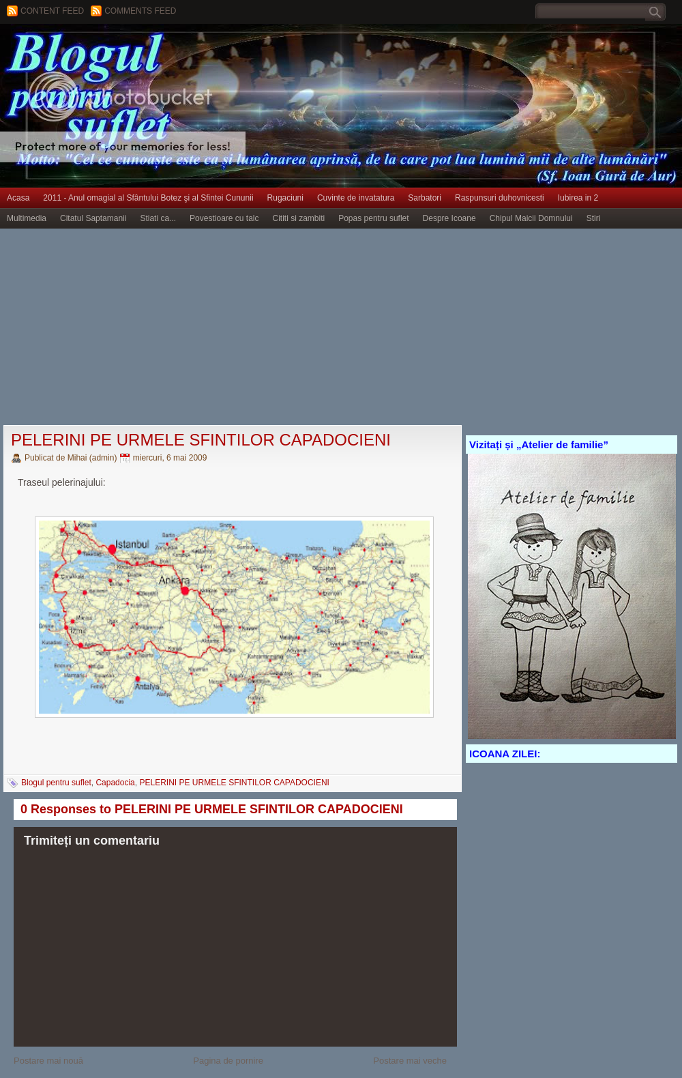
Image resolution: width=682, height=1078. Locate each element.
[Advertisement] (215, 327)
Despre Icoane (449, 218)
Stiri (594, 218)
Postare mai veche (410, 1060)
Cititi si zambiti (299, 218)
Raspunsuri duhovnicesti (499, 198)
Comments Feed (140, 11)
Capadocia (114, 782)
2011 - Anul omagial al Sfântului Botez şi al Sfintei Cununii (148, 198)
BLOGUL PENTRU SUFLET (153, 51)
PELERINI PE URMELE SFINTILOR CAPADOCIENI (201, 440)
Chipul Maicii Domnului (531, 218)
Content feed (52, 11)
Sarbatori (424, 198)
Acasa (18, 198)
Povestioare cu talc (224, 218)
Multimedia (26, 218)
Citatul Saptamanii (93, 218)
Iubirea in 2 (578, 198)
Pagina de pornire (228, 1060)
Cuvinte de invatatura (355, 198)
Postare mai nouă (48, 1060)
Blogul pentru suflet (56, 782)
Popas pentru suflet (373, 218)
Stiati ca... (158, 218)
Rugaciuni (285, 198)
